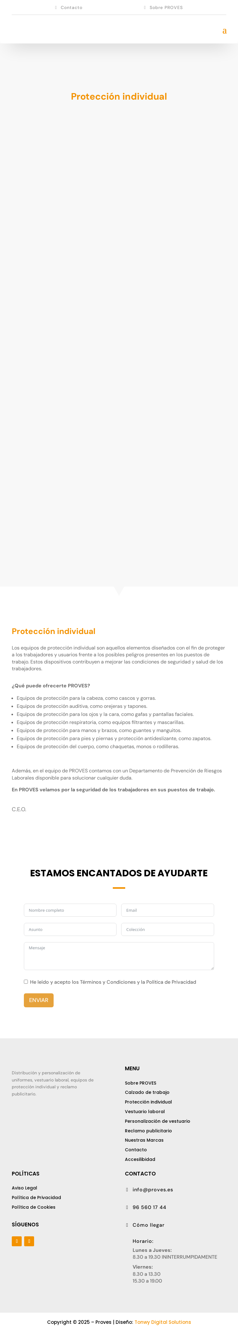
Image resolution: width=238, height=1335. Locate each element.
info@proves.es (153, 1189)
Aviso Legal (24, 1188)
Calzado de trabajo (147, 1092)
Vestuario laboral (145, 1111)
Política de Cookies (33, 1207)
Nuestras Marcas (144, 1140)
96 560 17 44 (149, 1207)
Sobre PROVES (166, 7)
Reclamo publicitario (148, 1131)
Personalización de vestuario (157, 1121)
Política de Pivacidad (36, 1197)
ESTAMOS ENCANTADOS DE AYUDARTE (119, 873)
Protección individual (119, 96)
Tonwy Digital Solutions (162, 1322)
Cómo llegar (149, 1225)
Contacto (71, 7)
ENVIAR (38, 1000)
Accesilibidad (140, 1159)
